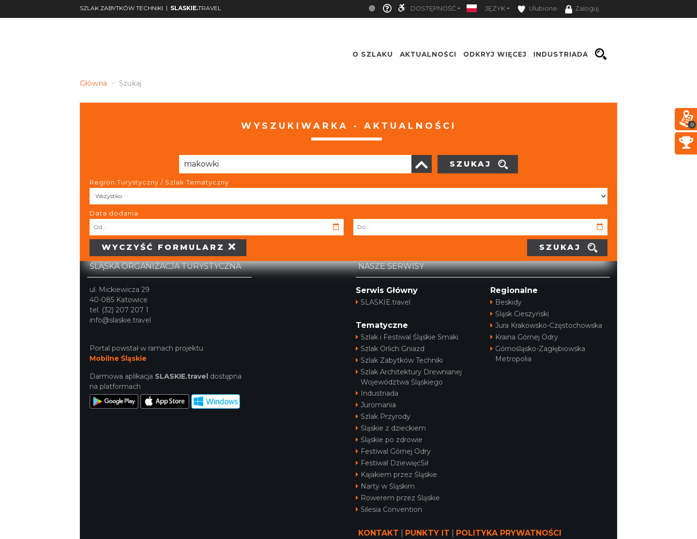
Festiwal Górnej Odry (393, 451)
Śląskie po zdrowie (389, 439)
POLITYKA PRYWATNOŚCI (508, 533)
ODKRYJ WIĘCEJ (495, 54)
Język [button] (495, 8)
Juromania (376, 404)
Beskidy (506, 302)
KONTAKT (378, 533)
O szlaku (372, 54)
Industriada (377, 393)
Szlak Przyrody (383, 416)
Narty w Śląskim (385, 486)
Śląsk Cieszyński (519, 313)
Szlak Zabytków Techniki (399, 360)
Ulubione (537, 9)
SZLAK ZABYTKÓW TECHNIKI (121, 8)
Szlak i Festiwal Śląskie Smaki (407, 337)
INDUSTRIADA (560, 54)
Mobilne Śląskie (118, 358)
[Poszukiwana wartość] (295, 164)
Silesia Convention (389, 509)
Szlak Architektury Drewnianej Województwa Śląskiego (409, 377)
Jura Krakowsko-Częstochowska (546, 325)
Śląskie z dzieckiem (391, 428)
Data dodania (114, 213)
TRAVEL (195, 8)
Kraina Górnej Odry (524, 337)
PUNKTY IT (427, 533)
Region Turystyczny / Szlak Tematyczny (159, 182)
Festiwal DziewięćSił (392, 463)
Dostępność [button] (433, 8)
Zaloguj (582, 9)
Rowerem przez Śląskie (398, 497)
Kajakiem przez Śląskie (396, 474)
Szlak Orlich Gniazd (390, 348)
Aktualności (428, 54)
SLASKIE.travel (383, 302)
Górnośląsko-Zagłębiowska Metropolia (537, 353)
